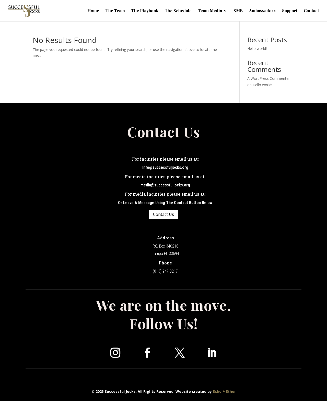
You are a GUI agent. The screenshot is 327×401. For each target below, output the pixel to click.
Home (93, 11)
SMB (238, 11)
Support (289, 11)
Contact (311, 11)
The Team (115, 11)
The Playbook (144, 11)
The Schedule (178, 11)
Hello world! (257, 48)
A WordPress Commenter (268, 78)
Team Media (210, 11)
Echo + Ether (224, 391)
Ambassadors (262, 11)
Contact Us (163, 214)
